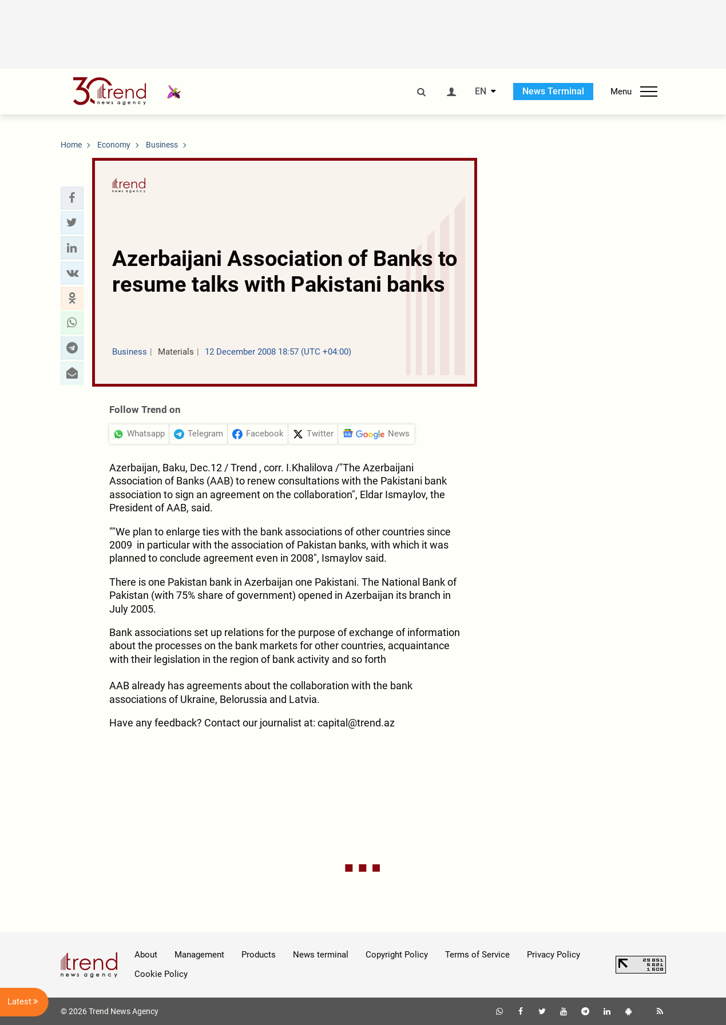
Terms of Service (477, 954)
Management (199, 954)
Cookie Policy (161, 974)
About (145, 954)
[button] (72, 197)
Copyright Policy (397, 954)
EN (480, 91)
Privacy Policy (553, 954)
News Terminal (553, 91)
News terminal (320, 954)
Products (258, 954)
